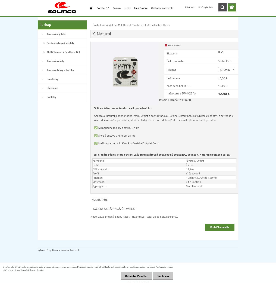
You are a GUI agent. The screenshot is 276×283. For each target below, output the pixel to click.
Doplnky (51, 97)
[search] (222, 7)
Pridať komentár (219, 227)
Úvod (95, 25)
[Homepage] (91, 8)
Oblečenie (52, 88)
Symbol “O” (103, 8)
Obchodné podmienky (162, 8)
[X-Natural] (125, 43)
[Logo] (62, 8)
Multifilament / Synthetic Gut (63, 52)
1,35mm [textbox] (225, 70)
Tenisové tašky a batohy (60, 70)
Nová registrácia (205, 7)
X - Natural (153, 25)
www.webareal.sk (70, 250)
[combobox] (226, 69)
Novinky (117, 8)
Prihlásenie (190, 7)
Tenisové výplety (56, 34)
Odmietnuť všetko (136, 276)
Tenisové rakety (55, 61)
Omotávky (52, 79)
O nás (127, 8)
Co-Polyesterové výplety (60, 43)
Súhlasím (163, 276)
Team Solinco (141, 8)
